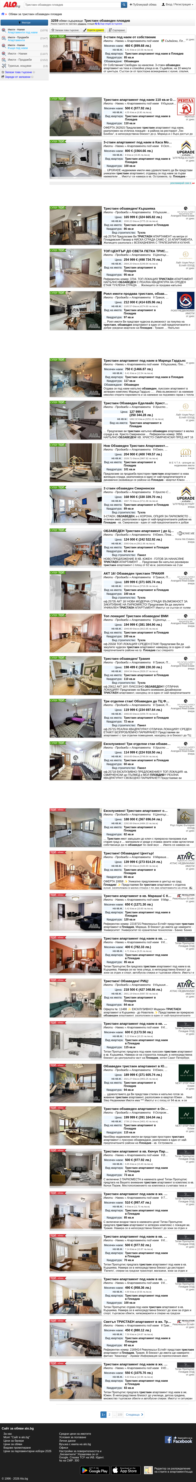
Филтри (24, 22)
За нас (7, 1433)
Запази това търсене (17, 72)
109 (120, 1414)
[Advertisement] (122, 195)
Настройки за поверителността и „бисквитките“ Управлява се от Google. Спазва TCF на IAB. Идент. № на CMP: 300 (81, 1456)
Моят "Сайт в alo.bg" (16, 1437)
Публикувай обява (143, 4)
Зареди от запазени (16, 76)
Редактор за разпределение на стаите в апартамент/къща (168, 1470)
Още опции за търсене (108, 24)
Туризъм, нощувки (16, 66)
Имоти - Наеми (14, 54)
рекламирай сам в (182, 183)
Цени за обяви (12, 1444)
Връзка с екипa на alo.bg (75, 1444)
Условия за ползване (72, 1437)
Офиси (63, 1447)
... (114, 1414)
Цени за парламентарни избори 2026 (27, 1451)
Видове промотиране (17, 1447)
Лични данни (67, 1440)
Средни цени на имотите (75, 1433)
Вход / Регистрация (177, 4)
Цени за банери (13, 1440)
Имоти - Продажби (17, 60)
